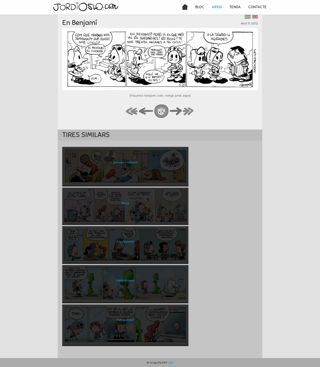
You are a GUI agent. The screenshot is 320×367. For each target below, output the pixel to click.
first (132, 111)
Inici (185, 7)
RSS (171, 362)
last (188, 111)
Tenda (235, 7)
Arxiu (217, 7)
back (146, 111)
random (161, 111)
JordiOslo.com (85, 6)
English (255, 16)
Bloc (199, 7)
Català (247, 16)
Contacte (257, 7)
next (176, 111)
